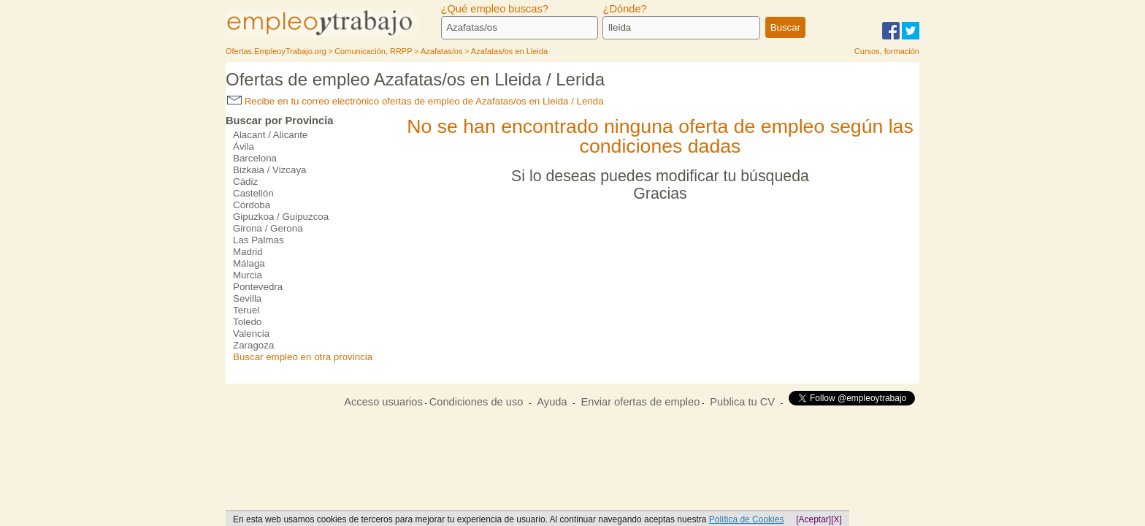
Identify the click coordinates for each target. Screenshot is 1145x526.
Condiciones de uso (476, 402)
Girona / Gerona (268, 228)
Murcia (247, 275)
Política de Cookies (746, 519)
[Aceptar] (813, 519)
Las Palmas (258, 240)
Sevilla (247, 298)
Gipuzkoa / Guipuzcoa (281, 216)
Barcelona (255, 158)
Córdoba (251, 204)
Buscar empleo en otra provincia (302, 356)
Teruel (246, 310)
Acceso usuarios (383, 402)
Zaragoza (253, 345)
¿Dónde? (624, 9)
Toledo (247, 321)
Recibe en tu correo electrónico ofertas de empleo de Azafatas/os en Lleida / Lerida (415, 101)
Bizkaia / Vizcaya (270, 169)
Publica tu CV (742, 402)
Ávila (243, 146)
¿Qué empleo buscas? (494, 9)
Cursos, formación (886, 51)
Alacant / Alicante (270, 134)
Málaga (249, 263)
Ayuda (552, 402)
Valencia (251, 333)
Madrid (248, 251)
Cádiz (245, 181)
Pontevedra (258, 286)
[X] (836, 519)
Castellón (253, 193)
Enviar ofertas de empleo (640, 402)
